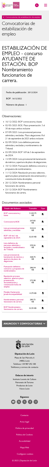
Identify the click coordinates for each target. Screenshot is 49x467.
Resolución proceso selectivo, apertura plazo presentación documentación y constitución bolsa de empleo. (14, 281)
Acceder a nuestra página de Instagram (36, 402)
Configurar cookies (25, 454)
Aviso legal (24, 422)
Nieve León (24, 388)
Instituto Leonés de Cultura (24, 379)
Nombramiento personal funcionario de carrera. (13, 301)
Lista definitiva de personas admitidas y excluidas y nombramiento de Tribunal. (14, 246)
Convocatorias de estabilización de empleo (22, 17)
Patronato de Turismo (24, 382)
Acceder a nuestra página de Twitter (24, 402)
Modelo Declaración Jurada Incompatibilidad (13, 293)
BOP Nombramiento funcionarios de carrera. (13, 308)
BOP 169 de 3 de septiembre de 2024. (12, 237)
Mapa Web (24, 447)
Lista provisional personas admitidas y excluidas (14, 229)
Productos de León (24, 385)
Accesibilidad (24, 441)
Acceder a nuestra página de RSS (19, 402)
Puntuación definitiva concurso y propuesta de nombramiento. (14, 269)
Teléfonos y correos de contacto (24, 366)
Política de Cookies (24, 434)
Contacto (24, 415)
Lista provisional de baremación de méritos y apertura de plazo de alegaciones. (14, 258)
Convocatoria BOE (11, 222)
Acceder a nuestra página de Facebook (30, 402)
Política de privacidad (25, 428)
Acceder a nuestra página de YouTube (13, 402)
